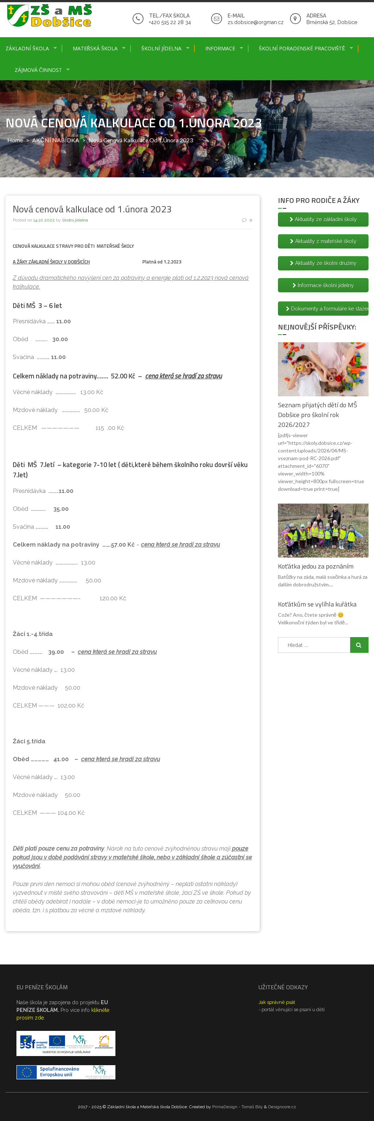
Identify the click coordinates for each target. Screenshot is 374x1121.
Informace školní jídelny (323, 285)
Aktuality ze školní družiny (323, 263)
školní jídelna (75, 220)
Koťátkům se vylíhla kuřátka (317, 604)
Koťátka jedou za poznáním (316, 566)
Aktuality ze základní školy (323, 219)
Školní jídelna (161, 48)
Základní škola (27, 48)
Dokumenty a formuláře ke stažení (327, 309)
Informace (220, 48)
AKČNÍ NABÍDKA (55, 139)
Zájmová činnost (38, 69)
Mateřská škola (95, 48)
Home (15, 139)
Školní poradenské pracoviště (302, 48)
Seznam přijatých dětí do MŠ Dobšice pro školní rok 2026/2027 (317, 414)
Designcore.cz (282, 1106)
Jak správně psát (277, 1002)
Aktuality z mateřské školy (323, 241)
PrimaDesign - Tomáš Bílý (237, 1106)
